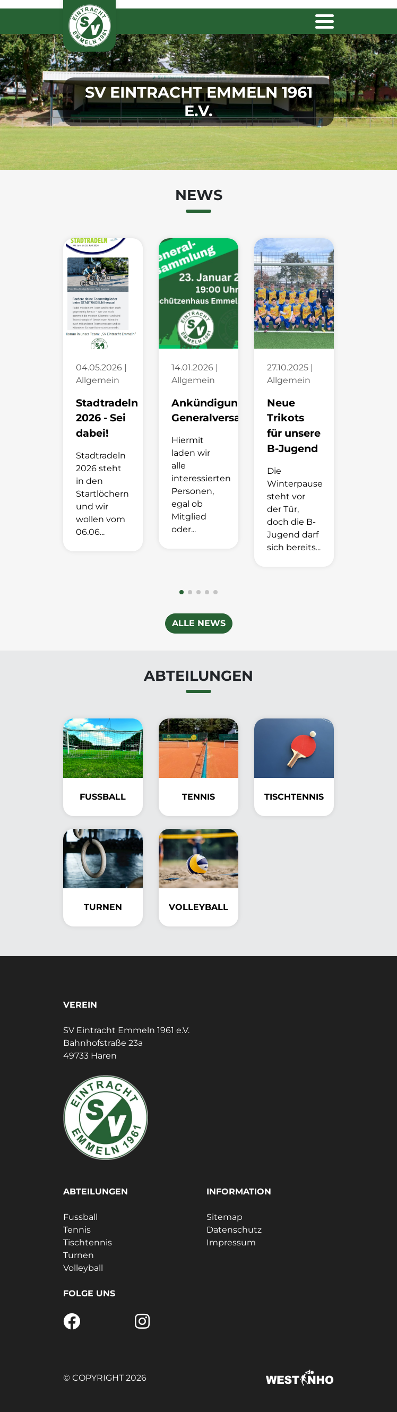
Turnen (78, 1255)
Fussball (80, 1217)
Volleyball (83, 1268)
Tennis (77, 1230)
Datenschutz (234, 1230)
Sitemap (224, 1217)
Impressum (231, 1242)
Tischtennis (87, 1242)
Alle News (199, 623)
